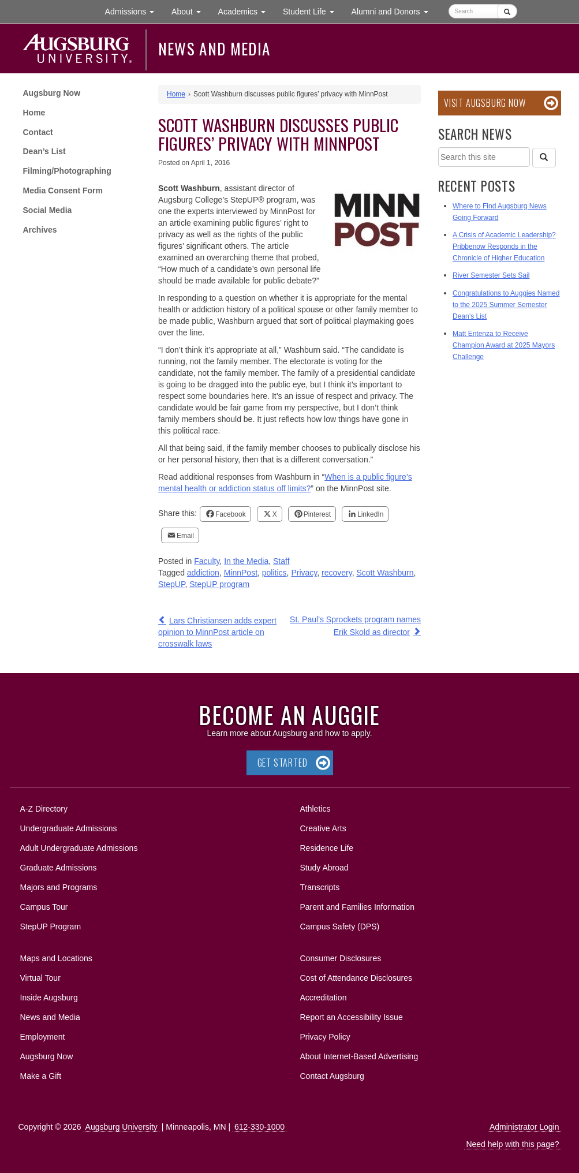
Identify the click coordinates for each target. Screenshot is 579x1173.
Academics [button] (246, 10)
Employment (42, 1036)
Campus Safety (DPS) (340, 926)
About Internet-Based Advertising (359, 1056)
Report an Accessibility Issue (351, 1017)
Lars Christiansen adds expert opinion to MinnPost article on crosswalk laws (217, 632)
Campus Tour (44, 906)
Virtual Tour (40, 978)
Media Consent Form (63, 190)
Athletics (315, 808)
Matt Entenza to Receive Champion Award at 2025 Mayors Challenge (504, 345)
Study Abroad (324, 867)
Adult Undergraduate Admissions (79, 848)
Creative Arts (323, 828)
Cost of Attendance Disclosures (356, 978)
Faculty (206, 561)
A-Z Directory (44, 808)
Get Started (282, 762)
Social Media (47, 210)
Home (34, 112)
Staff (281, 561)
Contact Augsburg (332, 1076)
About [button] (190, 14)
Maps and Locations (56, 958)
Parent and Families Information (357, 906)
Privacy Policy (325, 1036)
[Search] (543, 157)
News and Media (214, 48)
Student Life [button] (313, 10)
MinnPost (240, 572)
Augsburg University (121, 1126)
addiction (203, 572)
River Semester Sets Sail (491, 275)
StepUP (171, 584)
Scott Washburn (384, 572)
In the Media (246, 561)
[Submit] (507, 11)
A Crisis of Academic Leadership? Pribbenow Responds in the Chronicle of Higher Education (504, 246)
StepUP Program (50, 926)
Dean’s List (44, 151)
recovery (337, 572)
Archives (40, 229)
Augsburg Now (52, 93)
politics (274, 572)
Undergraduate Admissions (68, 828)
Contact (38, 132)
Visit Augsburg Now (484, 103)
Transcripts (320, 887)
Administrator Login (524, 1126)
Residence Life (327, 848)
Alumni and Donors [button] (394, 10)
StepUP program (219, 584)
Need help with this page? (512, 1144)
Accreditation (323, 997)
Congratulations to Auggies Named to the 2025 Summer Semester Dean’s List (506, 304)
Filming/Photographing (67, 170)
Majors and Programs (59, 885)
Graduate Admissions (58, 867)
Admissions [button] (134, 10)
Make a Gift (41, 1076)
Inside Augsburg (49, 997)
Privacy (304, 572)
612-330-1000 (259, 1126)
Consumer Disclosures (341, 958)
